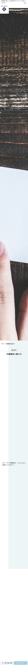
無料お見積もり (21, 663)
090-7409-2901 (8, 663)
